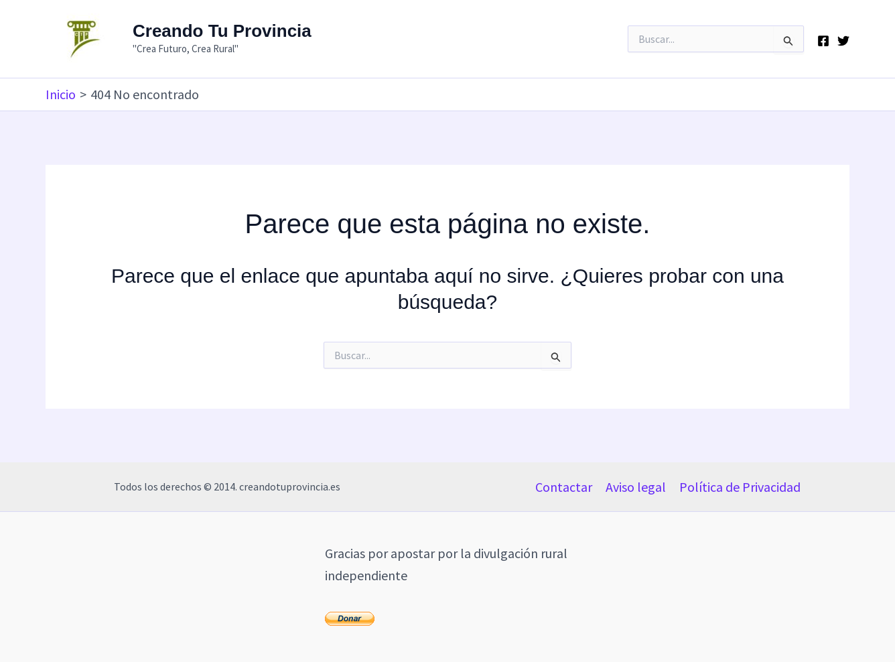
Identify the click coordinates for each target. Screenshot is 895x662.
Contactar (563, 486)
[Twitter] (843, 41)
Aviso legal (636, 486)
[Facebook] (823, 41)
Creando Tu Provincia (222, 31)
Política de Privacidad (740, 486)
